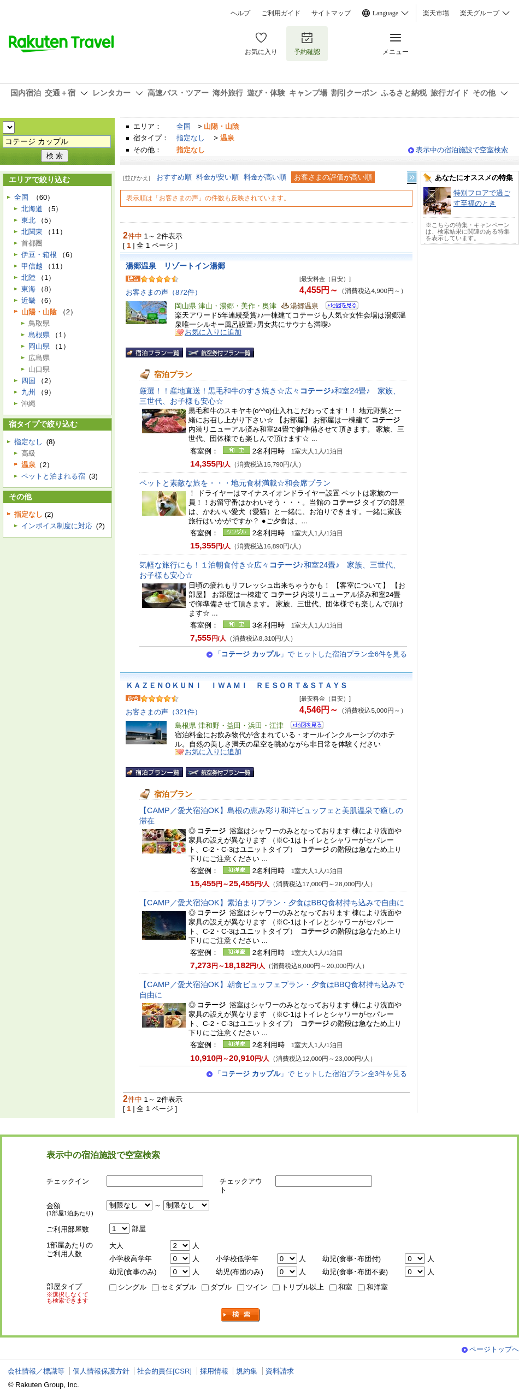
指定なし (190, 138)
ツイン (256, 1287)
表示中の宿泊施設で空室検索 (462, 150)
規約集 (246, 1371)
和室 (345, 1287)
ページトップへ (494, 1349)
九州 (28, 392)
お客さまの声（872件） (164, 292)
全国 (183, 126)
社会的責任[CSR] (164, 1371)
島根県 (39, 335)
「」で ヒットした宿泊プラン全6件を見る (310, 654)
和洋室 (377, 1287)
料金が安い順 (217, 177)
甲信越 (32, 266)
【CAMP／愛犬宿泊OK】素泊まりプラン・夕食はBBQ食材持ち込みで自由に (271, 902)
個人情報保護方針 (101, 1371)
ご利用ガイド (280, 13)
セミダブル (178, 1287)
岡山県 (39, 346)
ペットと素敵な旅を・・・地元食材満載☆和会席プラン (235, 483)
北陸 (28, 277)
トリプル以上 (302, 1287)
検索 (241, 1315)
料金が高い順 (265, 177)
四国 (28, 381)
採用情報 (214, 1371)
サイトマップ (331, 13)
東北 (28, 220)
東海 (28, 289)
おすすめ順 (174, 177)
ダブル (221, 1287)
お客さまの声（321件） (164, 712)
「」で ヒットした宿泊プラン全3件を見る (310, 1074)
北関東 (32, 232)
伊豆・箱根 (39, 254)
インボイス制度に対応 (56, 526)
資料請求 (280, 1371)
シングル (132, 1287)
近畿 (28, 300)
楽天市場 (436, 13)
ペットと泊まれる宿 (53, 476)
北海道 (32, 209)
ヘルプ (240, 13)
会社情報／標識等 (36, 1371)
